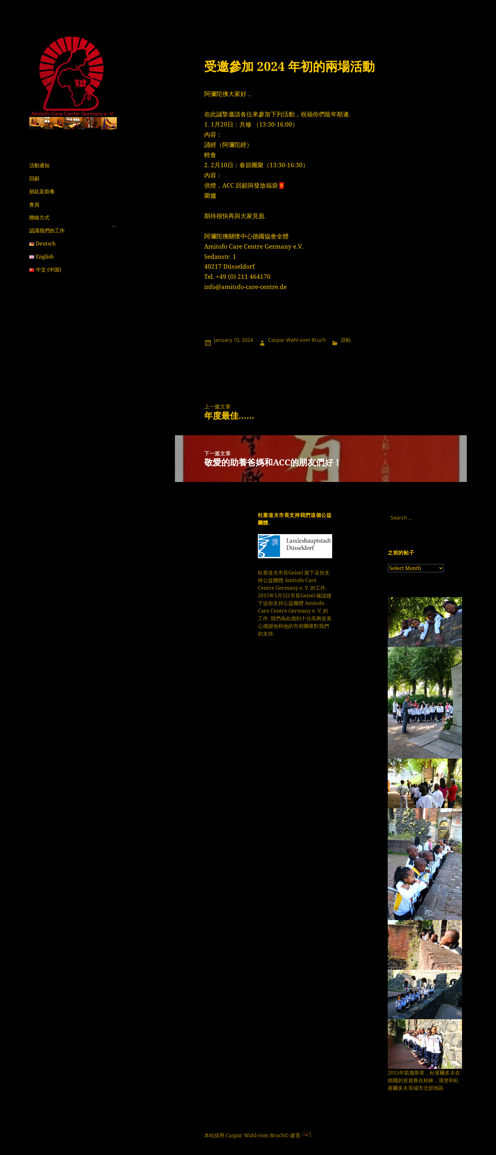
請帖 (346, 339)
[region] (73, 123)
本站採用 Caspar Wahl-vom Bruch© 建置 (252, 1135)
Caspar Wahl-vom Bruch (297, 339)
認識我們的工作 (47, 230)
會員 (34, 204)
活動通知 (39, 165)
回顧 (34, 178)
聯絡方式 (39, 217)
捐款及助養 (42, 191)
